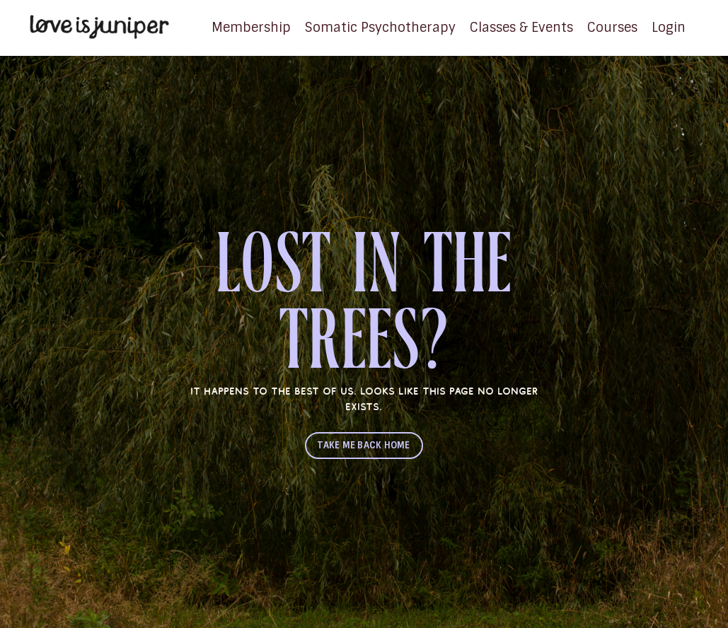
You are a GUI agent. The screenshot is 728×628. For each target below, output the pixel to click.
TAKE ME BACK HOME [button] (364, 445)
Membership (251, 27)
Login (669, 27)
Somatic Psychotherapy (380, 27)
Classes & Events (521, 27)
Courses (612, 27)
